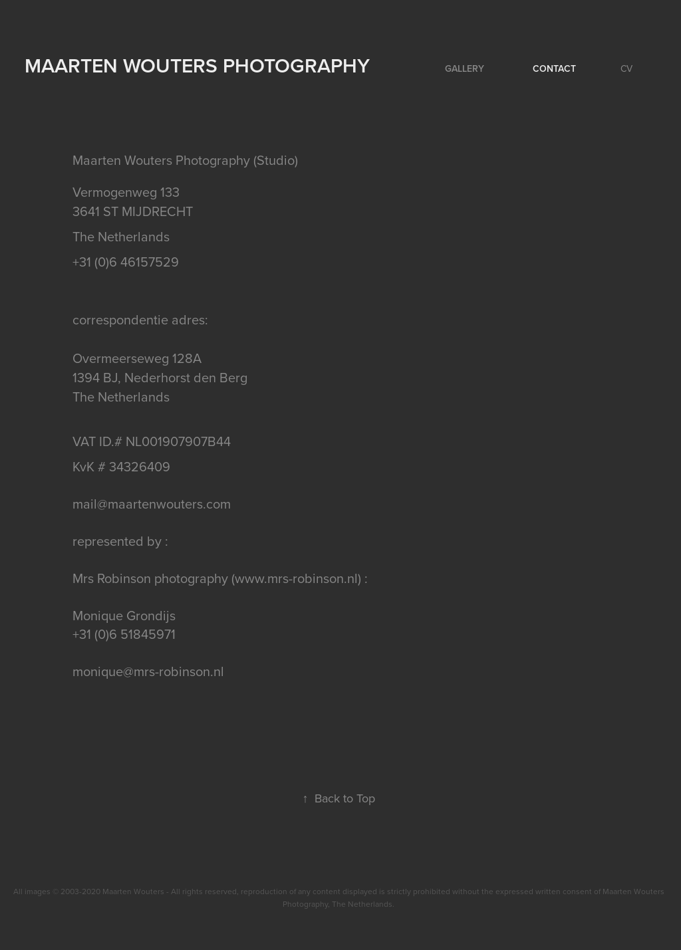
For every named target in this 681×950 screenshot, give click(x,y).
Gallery (464, 68)
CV (626, 68)
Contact (554, 68)
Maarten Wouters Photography (197, 65)
